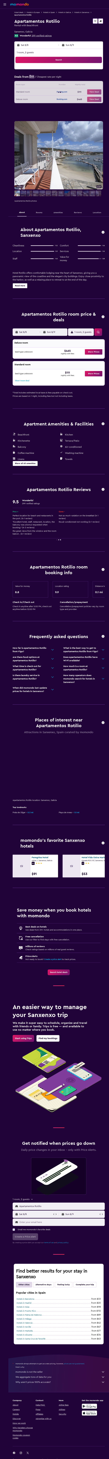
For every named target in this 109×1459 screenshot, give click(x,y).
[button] (5, 4)
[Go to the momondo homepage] (19, 4)
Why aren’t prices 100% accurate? (61, 1382)
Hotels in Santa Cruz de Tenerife (32, 1339)
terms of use (50, 1242)
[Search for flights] (5, 13)
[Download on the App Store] (89, 1413)
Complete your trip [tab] (86, 1285)
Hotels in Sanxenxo (83, 12)
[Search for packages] (5, 31)
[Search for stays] (5, 19)
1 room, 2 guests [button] (26, 52)
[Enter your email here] (62, 1222)
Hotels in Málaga (25, 1319)
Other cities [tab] (25, 1285)
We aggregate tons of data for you (61, 1377)
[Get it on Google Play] (89, 1406)
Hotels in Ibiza (24, 1307)
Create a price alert (54, 959)
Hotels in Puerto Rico (27, 1311)
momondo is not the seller (61, 1372)
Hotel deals (20, 12)
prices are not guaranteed (75, 1364)
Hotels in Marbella (26, 1331)
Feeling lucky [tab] (65, 1285)
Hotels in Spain (50, 12)
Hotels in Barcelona (27, 1299)
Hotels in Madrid (25, 1303)
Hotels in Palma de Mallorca (30, 1315)
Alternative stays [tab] (45, 1285)
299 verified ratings (43, 36)
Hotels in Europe (34, 12)
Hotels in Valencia (26, 1323)
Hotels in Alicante (26, 1335)
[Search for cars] (5, 25)
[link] (59, 972)
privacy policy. (64, 1242)
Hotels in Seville (25, 1327)
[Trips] (5, 39)
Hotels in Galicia (66, 12)
